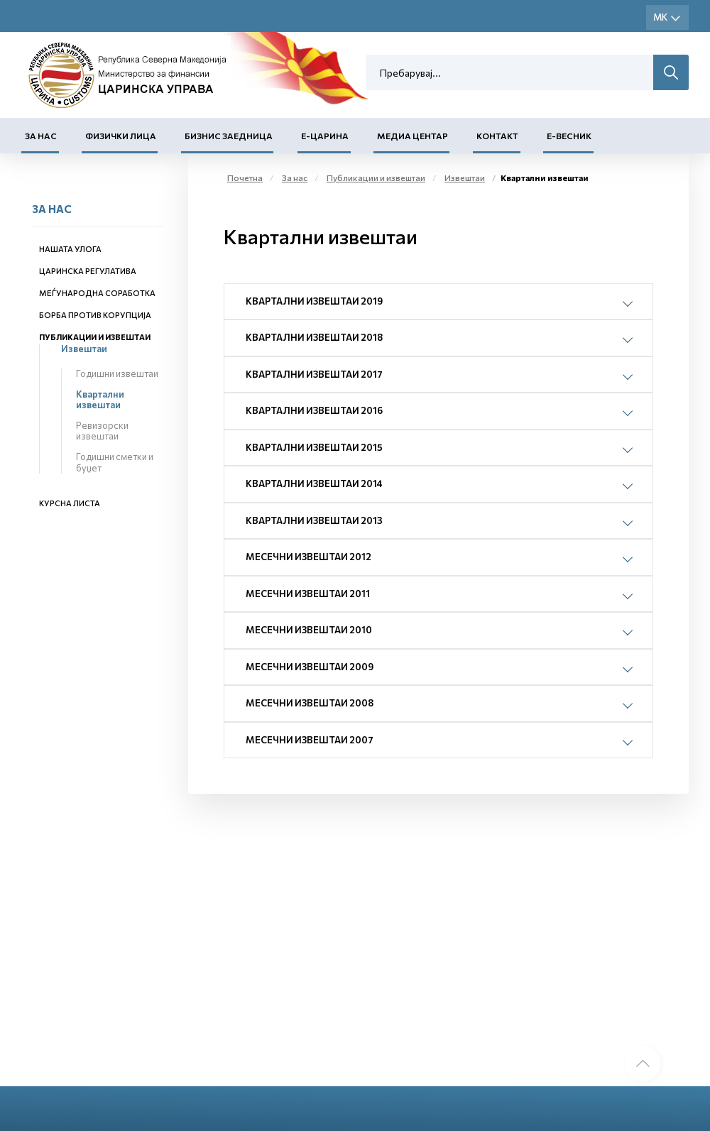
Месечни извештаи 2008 (309, 703)
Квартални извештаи (100, 399)
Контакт (497, 136)
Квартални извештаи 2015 (314, 447)
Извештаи (84, 348)
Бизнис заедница (229, 136)
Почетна (245, 177)
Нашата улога (70, 248)
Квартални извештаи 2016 (314, 410)
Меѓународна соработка (97, 292)
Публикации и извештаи (95, 337)
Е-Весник (569, 136)
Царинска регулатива (87, 270)
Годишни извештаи (117, 373)
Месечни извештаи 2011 (308, 593)
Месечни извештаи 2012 (308, 556)
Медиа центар (412, 136)
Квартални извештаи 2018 (314, 337)
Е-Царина (325, 136)
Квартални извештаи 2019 (314, 301)
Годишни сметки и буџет (114, 462)
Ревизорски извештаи (102, 431)
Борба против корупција (95, 314)
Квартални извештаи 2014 (314, 483)
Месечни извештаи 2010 (309, 629)
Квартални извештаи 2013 (314, 520)
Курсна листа (69, 503)
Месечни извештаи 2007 (309, 739)
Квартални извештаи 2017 (314, 374)
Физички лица (120, 136)
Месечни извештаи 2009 (309, 666)
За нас (41, 136)
